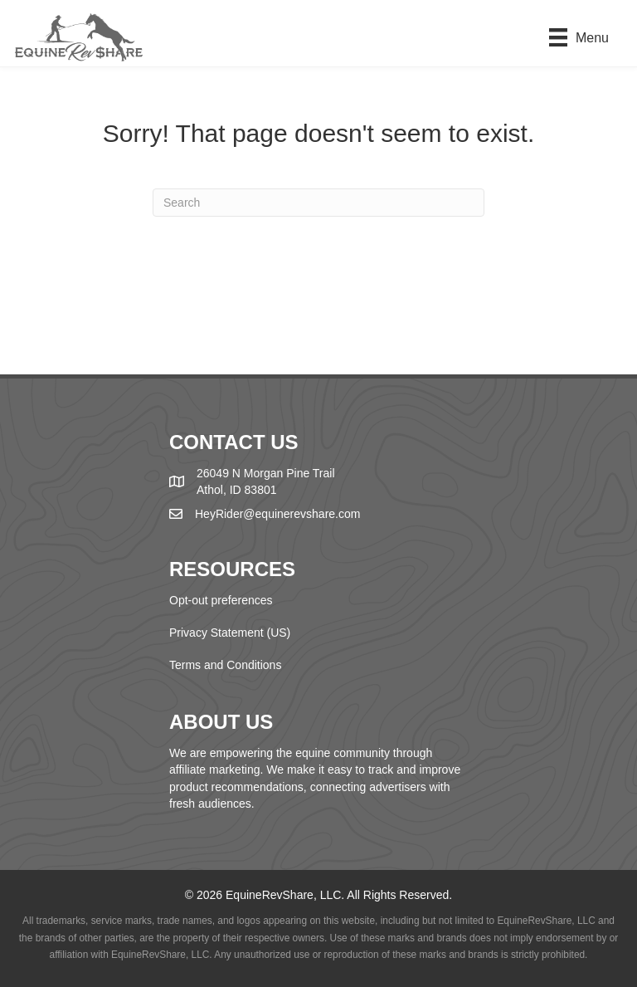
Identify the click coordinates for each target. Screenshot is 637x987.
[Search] (318, 202)
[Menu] (578, 37)
